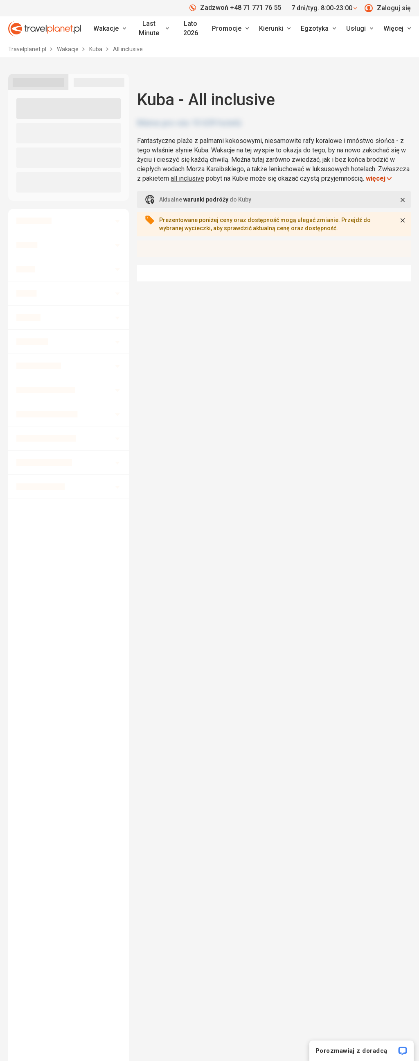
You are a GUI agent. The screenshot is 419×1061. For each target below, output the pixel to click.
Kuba (96, 49)
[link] (152, 28)
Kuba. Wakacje (214, 150)
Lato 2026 (190, 28)
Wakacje (68, 49)
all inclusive (187, 178)
